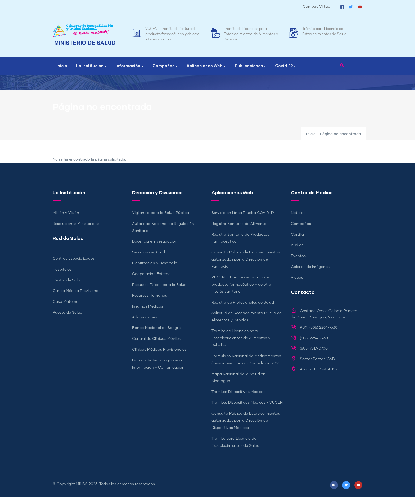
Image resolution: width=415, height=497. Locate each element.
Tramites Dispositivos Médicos (238, 392)
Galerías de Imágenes (310, 267)
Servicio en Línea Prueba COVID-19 (242, 213)
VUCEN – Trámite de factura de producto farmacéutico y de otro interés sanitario (172, 34)
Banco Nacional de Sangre (156, 328)
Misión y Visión (66, 213)
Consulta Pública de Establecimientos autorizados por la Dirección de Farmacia (245, 259)
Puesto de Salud (67, 312)
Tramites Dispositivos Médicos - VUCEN (247, 403)
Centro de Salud (67, 280)
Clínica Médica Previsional (76, 291)
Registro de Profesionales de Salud (242, 302)
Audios (297, 245)
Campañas (165, 66)
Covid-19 (285, 66)
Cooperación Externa (151, 274)
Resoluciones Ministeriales (76, 224)
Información (129, 66)
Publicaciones (250, 66)
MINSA (82, 484)
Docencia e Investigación (154, 241)
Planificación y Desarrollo (154, 263)
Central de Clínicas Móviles (156, 339)
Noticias (298, 213)
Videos (297, 278)
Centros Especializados (74, 259)
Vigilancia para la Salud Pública (160, 213)
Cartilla (297, 234)
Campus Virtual (317, 6)
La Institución (91, 66)
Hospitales (62, 269)
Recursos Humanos (149, 296)
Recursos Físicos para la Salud (159, 285)
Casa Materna (66, 302)
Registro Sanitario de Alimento (239, 224)
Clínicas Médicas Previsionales (159, 349)
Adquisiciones (144, 317)
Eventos (298, 256)
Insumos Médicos (147, 306)
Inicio (62, 65)
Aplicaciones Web (206, 66)
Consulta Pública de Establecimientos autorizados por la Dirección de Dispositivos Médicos (245, 421)
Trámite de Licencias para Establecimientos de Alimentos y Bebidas (251, 34)
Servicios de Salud (148, 252)
